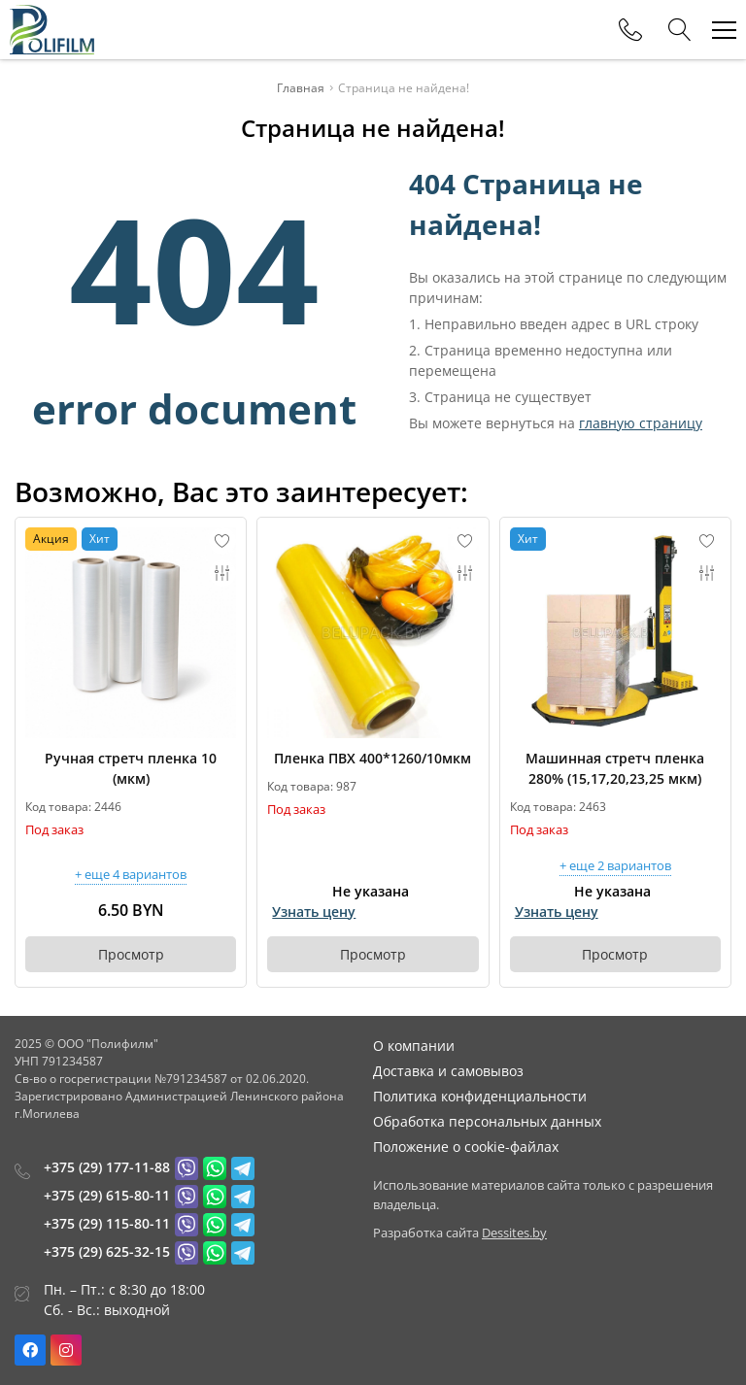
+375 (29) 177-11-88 (107, 1167)
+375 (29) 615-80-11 (107, 1195)
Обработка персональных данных (487, 1121)
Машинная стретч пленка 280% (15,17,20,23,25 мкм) (615, 768)
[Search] (679, 30)
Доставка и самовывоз (448, 1071)
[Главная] (52, 29)
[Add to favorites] (222, 541)
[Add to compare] (222, 573)
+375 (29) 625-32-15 (107, 1251)
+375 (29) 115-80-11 (107, 1223)
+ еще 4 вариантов (130, 875)
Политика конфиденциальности (480, 1096)
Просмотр (131, 954)
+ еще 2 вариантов (615, 867)
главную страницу (640, 423)
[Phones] (630, 30)
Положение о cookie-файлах (466, 1146)
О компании (414, 1045)
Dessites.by (514, 1232)
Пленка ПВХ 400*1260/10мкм (372, 758)
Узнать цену (314, 911)
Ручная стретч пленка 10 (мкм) (131, 768)
